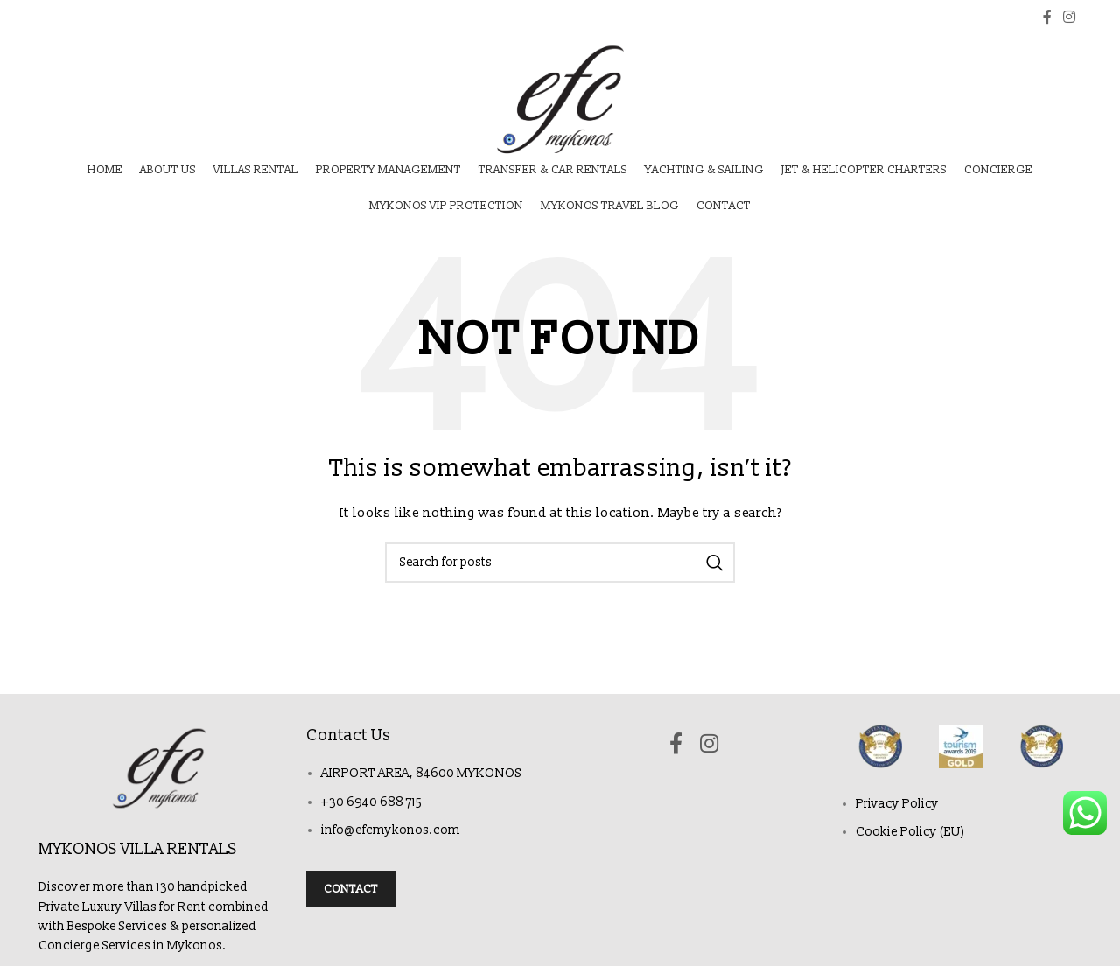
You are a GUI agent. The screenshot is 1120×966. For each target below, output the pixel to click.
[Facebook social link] (1047, 17)
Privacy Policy (897, 803)
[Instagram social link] (1070, 17)
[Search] (560, 562)
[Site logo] (559, 99)
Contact (351, 889)
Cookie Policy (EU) (910, 831)
